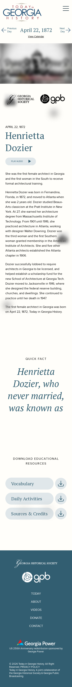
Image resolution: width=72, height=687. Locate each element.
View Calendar (36, 36)
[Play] (29, 161)
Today (36, 594)
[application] (20, 161)
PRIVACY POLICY (30, 667)
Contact (36, 626)
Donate (36, 618)
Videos (36, 610)
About (36, 602)
